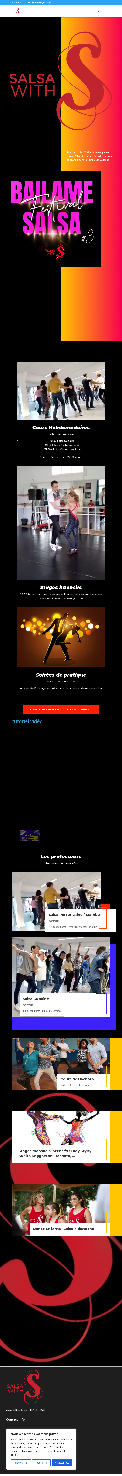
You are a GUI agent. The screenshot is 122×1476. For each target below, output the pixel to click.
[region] (41, 1449)
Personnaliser (21, 1462)
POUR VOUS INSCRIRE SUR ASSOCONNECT (61, 711)
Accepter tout (62, 1462)
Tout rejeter (41, 1462)
